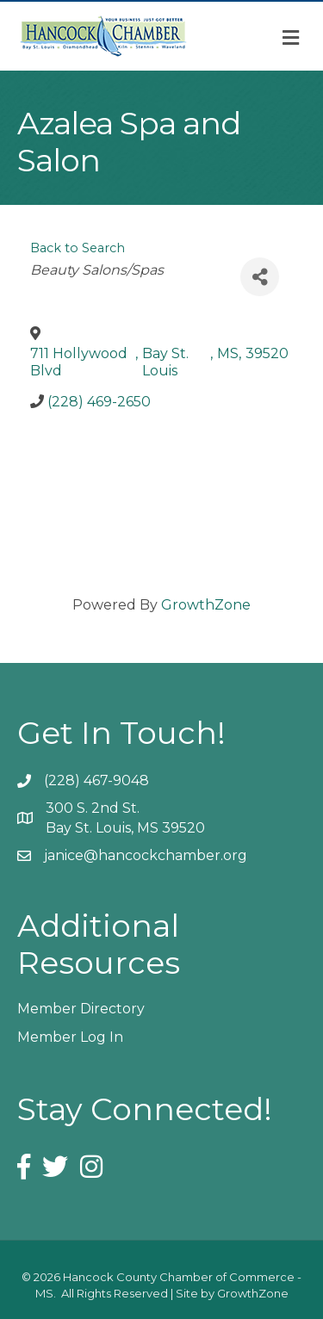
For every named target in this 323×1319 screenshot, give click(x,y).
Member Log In (70, 1037)
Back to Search (77, 248)
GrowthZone (206, 605)
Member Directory (81, 1008)
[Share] (259, 276)
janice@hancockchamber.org (145, 855)
